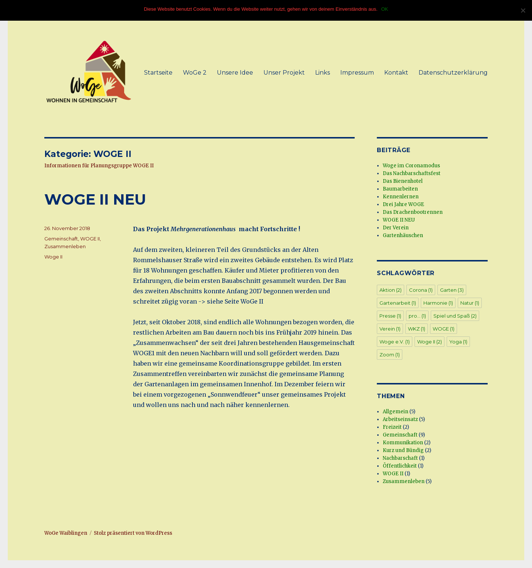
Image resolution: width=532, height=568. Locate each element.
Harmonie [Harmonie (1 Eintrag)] (438, 303)
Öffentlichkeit (400, 466)
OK (384, 9)
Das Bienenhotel (403, 181)
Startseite (158, 72)
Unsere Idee (235, 72)
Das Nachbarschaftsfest (411, 173)
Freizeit (392, 427)
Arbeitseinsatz (400, 419)
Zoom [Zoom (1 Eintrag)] (389, 354)
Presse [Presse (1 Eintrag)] (390, 316)
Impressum (357, 72)
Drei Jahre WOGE (403, 204)
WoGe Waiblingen (65, 533)
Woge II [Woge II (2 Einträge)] (429, 342)
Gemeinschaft (61, 239)
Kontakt (396, 72)
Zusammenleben (65, 246)
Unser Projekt (284, 72)
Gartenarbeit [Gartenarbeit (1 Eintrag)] (397, 303)
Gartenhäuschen (403, 235)
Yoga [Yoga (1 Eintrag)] (458, 342)
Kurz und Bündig (403, 450)
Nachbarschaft (400, 458)
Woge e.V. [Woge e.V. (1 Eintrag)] (394, 342)
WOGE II (90, 239)
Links (322, 72)
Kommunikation (403, 442)
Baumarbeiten (400, 189)
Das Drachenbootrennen (413, 212)
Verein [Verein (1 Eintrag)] (389, 329)
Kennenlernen (401, 197)
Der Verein (396, 228)
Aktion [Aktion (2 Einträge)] (390, 290)
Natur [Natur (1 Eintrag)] (469, 303)
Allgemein (395, 411)
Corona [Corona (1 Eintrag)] (421, 290)
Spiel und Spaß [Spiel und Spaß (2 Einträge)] (455, 316)
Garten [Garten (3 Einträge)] (452, 290)
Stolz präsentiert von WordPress (133, 533)
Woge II (53, 257)
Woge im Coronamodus (411, 165)
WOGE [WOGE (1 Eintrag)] (443, 329)
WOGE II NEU (95, 199)
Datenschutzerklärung (453, 72)
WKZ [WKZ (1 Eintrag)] (416, 329)
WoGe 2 (195, 72)
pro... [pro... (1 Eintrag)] (417, 316)
